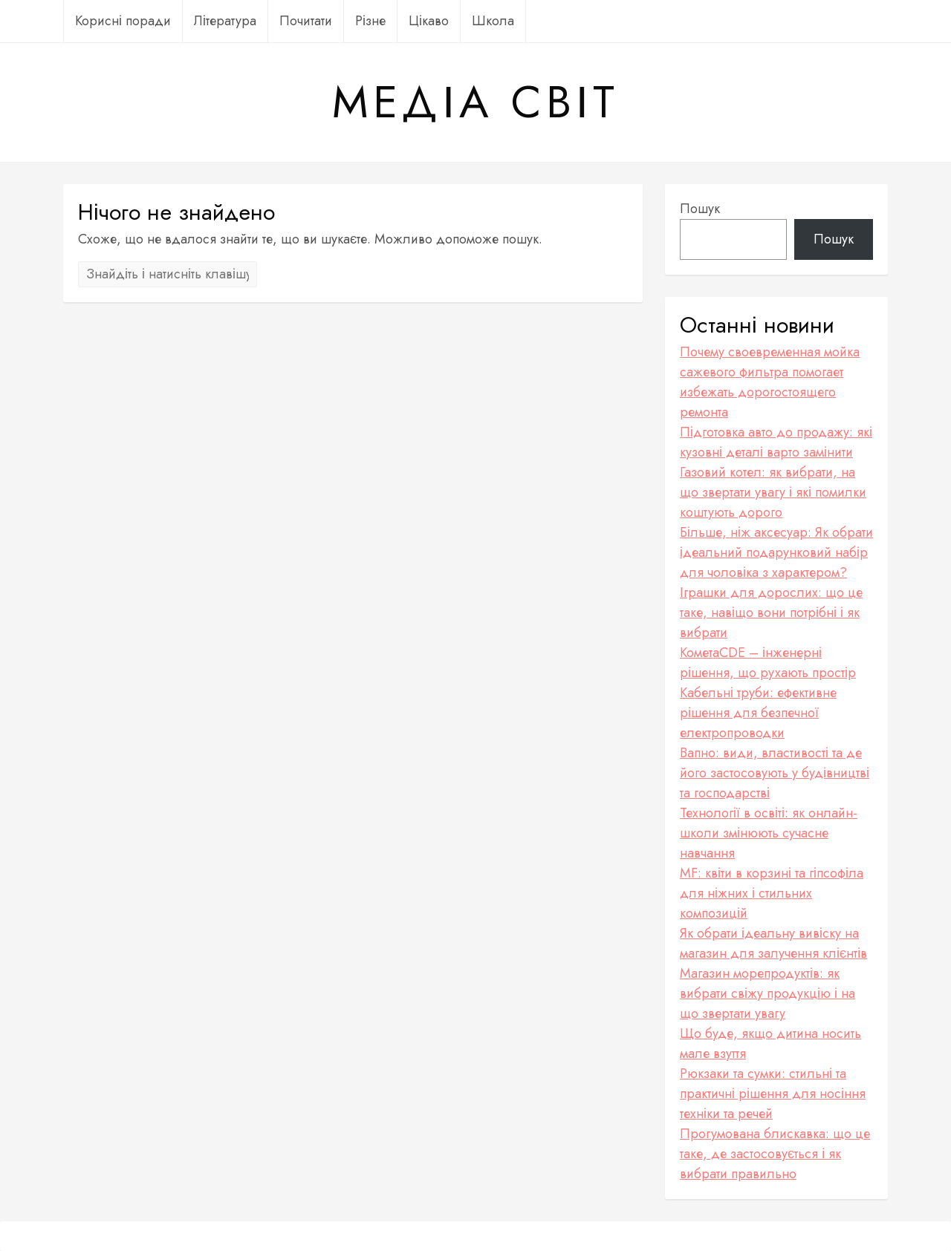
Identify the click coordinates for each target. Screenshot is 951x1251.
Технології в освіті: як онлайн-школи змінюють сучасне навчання (768, 833)
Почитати (305, 20)
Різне (370, 20)
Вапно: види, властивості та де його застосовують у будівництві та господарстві (774, 773)
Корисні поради (123, 20)
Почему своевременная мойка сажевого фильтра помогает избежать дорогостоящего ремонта (770, 382)
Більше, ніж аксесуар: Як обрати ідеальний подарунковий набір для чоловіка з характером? (776, 552)
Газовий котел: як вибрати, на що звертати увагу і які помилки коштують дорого (773, 492)
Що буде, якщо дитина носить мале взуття (770, 1043)
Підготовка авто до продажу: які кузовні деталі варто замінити (776, 442)
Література (225, 20)
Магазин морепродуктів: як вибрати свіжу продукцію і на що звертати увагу (767, 993)
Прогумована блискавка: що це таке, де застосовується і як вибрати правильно (775, 1153)
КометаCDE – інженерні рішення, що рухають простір (768, 662)
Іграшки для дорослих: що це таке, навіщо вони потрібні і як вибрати (771, 612)
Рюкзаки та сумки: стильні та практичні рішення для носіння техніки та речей (773, 1093)
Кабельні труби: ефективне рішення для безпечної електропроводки (758, 712)
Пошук (700, 208)
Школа (493, 20)
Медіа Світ (475, 102)
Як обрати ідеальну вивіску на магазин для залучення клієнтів (773, 943)
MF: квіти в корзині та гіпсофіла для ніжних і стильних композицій (771, 893)
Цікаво (429, 20)
